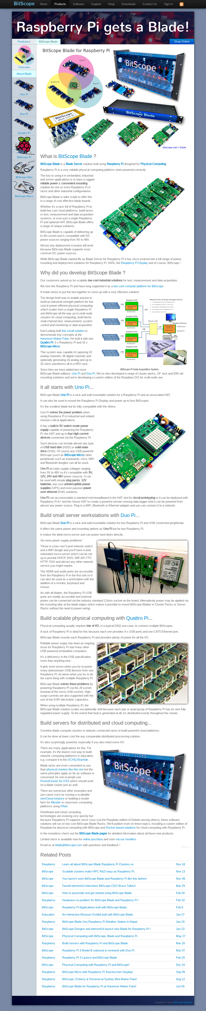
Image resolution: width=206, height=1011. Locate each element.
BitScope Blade (75, 156)
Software (78, 4)
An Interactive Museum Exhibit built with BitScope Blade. (98, 914)
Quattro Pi (46, 342)
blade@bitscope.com (68, 845)
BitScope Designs (182, 1002)
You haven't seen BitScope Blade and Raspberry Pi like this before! (104, 878)
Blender (56, 802)
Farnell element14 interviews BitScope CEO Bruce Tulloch (99, 885)
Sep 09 (180, 972)
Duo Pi (90, 373)
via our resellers (126, 839)
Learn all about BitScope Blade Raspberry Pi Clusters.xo (98, 864)
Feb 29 (180, 957)
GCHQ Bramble (78, 759)
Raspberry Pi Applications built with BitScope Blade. (94, 907)
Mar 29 (180, 885)
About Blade (24, 73)
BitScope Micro (50, 346)
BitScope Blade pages (93, 833)
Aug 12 (180, 979)
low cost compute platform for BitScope (138, 286)
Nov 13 (180, 871)
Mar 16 (180, 943)
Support (96, 4)
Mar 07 (180, 950)
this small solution (73, 330)
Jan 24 (180, 921)
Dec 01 (180, 964)
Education (48, 914)
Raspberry (48, 864)
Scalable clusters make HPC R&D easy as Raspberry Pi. (98, 871)
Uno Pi (76, 373)
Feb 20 (180, 893)
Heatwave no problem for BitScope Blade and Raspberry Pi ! (100, 900)
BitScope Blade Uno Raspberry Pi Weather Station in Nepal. (100, 921)
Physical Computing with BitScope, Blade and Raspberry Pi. (100, 936)
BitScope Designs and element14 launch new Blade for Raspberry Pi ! (106, 928)
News (44, 4)
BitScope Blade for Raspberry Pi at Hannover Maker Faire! (99, 986)
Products (60, 4)
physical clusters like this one (65, 769)
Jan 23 (180, 928)
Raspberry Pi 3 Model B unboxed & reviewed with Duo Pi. (98, 950)
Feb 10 (180, 900)
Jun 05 (180, 986)
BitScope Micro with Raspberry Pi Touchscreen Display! (97, 972)
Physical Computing (153, 164)
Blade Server (74, 164)
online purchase (93, 839)
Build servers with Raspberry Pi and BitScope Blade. (95, 943)
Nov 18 (180, 864)
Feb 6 (179, 907)
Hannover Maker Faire (54, 338)
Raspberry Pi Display (134, 262)
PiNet (63, 806)
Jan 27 (180, 914)
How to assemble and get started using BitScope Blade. (97, 893)
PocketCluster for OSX (54, 781)
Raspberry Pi (115, 164)
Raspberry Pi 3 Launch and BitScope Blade (89, 957)
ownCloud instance (52, 798)
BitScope (24, 3)
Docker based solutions (121, 827)
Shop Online (182, 41)
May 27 (180, 936)
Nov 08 (180, 878)
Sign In (168, 4)
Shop (111, 4)
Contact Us (150, 4)
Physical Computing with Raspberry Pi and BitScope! (95, 964)
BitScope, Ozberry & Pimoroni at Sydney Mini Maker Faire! (99, 979)
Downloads (129, 4)
